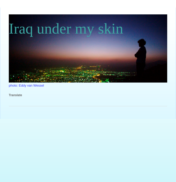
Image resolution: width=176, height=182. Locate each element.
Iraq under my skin (66, 28)
